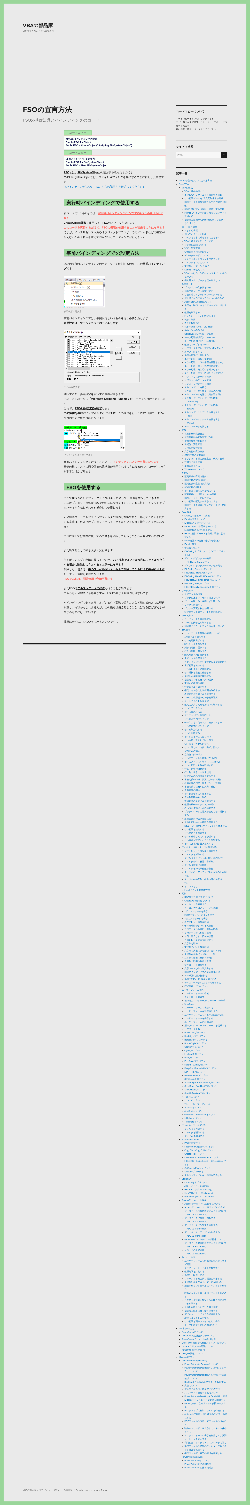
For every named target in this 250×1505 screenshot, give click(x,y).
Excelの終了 (190, 544)
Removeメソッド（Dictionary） (200, 1196)
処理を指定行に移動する (196, 355)
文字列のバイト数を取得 (196, 947)
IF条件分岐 (189, 319)
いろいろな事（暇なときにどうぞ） (202, 237)
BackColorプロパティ (195, 1032)
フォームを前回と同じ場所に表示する (203, 1278)
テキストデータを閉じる (196, 426)
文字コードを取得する (195, 965)
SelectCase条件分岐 (194, 330)
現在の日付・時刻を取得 (196, 922)
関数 (184, 893)
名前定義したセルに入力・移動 (199, 786)
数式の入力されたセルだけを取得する (203, 704)
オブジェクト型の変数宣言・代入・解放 (204, 458)
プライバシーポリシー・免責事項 (56, 1490)
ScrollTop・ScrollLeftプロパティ (200, 1086)
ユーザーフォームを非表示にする (201, 1011)
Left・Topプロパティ (194, 1072)
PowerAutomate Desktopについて (201, 1364)
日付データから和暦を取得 (197, 933)
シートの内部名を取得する (197, 622)
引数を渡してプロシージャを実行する (203, 294)
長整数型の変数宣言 (194, 433)
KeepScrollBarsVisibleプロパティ (200, 1068)
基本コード (187, 284)
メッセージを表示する (195, 904)
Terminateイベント (193, 1121)
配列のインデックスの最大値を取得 (202, 972)
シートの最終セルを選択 (196, 701)
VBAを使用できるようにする (198, 241)
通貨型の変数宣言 (193, 444)
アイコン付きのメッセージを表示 (201, 908)
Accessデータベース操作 (194, 1200)
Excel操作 (187, 512)
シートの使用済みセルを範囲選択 (201, 697)
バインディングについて (196, 262)
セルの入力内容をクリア (196, 719)
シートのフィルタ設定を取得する (201, 851)
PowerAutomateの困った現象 (199, 1467)
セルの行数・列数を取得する (198, 765)
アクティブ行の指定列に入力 (198, 715)
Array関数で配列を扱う (195, 975)
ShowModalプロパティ (195, 1089)
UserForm (189, 1004)
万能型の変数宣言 (193, 462)
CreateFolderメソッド (195, 1154)
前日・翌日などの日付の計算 (198, 936)
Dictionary (187, 1179)
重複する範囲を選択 (194, 683)
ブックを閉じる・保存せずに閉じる (202, 601)
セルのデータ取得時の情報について (202, 633)
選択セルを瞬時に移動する (197, 676)
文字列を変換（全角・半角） (198, 957)
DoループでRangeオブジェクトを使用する (205, 826)
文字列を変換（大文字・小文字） (201, 954)
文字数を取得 (191, 943)
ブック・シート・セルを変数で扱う (202, 1268)
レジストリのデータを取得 (197, 380)
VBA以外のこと (186, 1328)
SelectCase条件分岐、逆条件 (198, 334)
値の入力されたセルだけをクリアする (203, 722)
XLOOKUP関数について (194, 1350)
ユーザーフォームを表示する (198, 1007)
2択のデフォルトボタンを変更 (199, 915)
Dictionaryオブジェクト (196, 1182)
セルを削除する (192, 733)
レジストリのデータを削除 (197, 383)
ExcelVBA (184, 184)
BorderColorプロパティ (195, 1039)
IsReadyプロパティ (194, 1171)
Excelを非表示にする (194, 519)
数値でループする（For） (197, 344)
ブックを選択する (193, 605)
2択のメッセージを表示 (196, 911)
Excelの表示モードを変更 (197, 515)
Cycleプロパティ (192, 1050)
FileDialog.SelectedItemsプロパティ (202, 580)
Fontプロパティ (192, 1057)
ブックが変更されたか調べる (198, 608)
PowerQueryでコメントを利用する (199, 1339)
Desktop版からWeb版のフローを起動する (205, 1382)
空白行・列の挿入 (193, 754)
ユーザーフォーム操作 (193, 990)
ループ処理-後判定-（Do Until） (200, 341)
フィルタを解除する (194, 854)
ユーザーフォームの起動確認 (198, 1022)
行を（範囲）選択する (195, 651)
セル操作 (186, 629)
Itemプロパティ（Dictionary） (199, 1193)
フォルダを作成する (194, 1129)
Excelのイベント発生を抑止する (200, 526)
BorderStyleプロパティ (195, 1043)
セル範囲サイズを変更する (197, 793)
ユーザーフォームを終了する (198, 1018)
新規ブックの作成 (193, 594)
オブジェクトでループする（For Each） (204, 348)
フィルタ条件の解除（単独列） (199, 861)
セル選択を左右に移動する (197, 672)
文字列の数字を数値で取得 (197, 961)
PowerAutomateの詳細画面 (197, 1464)
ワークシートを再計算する (197, 619)
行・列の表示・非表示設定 (197, 772)
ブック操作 (187, 590)
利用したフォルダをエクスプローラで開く (205, 1442)
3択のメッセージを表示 (196, 918)
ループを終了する (193, 351)
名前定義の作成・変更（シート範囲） (203, 783)
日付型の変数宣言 (193, 448)
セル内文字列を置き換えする (198, 843)
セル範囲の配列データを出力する (201, 501)
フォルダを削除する (194, 1132)
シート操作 (187, 615)
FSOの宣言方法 (192, 1143)
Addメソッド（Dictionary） (198, 1186)
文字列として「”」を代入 (196, 266)
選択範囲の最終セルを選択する (199, 801)
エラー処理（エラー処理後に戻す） (202, 366)
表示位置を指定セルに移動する (199, 808)
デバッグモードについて (196, 255)
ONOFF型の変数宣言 (195, 455)
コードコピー (77, 132)
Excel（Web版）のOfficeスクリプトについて (204, 1343)
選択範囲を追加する (194, 665)
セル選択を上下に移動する (197, 669)
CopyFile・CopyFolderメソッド (200, 1150)
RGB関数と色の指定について (199, 897)
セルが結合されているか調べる (199, 836)
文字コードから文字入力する (198, 968)
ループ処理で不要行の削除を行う (201, 1325)
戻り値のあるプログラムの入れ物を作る (204, 298)
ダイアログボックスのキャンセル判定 (203, 565)
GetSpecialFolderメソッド (197, 1168)
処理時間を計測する (194, 1271)
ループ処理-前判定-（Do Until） (200, 337)
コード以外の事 (189, 227)
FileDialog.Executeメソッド (198, 569)
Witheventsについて (194, 469)
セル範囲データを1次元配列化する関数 (203, 198)
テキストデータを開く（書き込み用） (203, 394)
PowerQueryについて (192, 1332)
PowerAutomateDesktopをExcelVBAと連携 (205, 1396)
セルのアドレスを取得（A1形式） (201, 758)
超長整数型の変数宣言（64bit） (200, 437)
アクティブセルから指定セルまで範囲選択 (205, 662)
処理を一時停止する (194, 1275)
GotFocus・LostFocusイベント (199, 1114)
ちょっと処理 (188, 1257)
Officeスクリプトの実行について (198, 1346)
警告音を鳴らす (192, 547)
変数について (191, 1385)
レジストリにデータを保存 (197, 376)
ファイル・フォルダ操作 (194, 1125)
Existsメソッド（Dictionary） (198, 1189)
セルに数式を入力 (193, 711)
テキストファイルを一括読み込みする (203, 1175)
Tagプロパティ (191, 1097)
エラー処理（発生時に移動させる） (202, 369)
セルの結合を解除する (195, 833)
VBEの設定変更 (192, 248)
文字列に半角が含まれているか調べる (203, 1282)
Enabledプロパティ (194, 1054)
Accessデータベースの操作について (202, 1203)
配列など (186, 473)
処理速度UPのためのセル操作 (199, 804)
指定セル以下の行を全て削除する (201, 1310)
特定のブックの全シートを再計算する (203, 612)
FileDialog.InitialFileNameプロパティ (202, 587)
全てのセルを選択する (195, 658)
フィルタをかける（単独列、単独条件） (204, 858)
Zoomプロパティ (192, 1100)
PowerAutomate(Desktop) (194, 1360)
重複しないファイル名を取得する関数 (203, 195)
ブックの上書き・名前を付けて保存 (202, 597)
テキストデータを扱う (195, 387)
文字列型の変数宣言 (194, 451)
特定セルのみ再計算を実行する (199, 776)
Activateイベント (192, 1107)
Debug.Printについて (194, 269)
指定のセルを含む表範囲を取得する (202, 690)
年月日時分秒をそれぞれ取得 (198, 925)
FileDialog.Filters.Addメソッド (199, 572)
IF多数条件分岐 (192, 323)
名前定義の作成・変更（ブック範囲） (203, 779)
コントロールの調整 (194, 997)
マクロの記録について (195, 244)
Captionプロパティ (193, 1047)
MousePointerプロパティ (196, 1075)
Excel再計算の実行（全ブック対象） (202, 540)
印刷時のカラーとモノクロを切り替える (204, 626)
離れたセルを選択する (195, 644)
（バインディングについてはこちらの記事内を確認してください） (104, 186)
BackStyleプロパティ (194, 1036)
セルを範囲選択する (194, 640)
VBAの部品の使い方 (194, 191)
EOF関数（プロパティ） (196, 986)
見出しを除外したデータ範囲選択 (201, 1307)
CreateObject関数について (197, 900)
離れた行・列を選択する (196, 654)
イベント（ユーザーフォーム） (197, 1104)
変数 (184, 430)
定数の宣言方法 (192, 465)
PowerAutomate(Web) (193, 1457)
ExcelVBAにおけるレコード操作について (204, 1239)
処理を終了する (192, 312)
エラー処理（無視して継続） (198, 359)
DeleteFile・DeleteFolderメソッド (201, 1157)
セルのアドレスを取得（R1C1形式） (202, 761)
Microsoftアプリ (186, 1357)
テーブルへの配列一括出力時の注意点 (203, 879)
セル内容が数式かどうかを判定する (202, 840)
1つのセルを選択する (195, 637)
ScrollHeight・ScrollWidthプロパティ (202, 1082)
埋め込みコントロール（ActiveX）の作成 (204, 1000)
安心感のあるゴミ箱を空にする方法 (202, 1389)
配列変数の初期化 (193, 487)
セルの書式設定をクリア (196, 726)
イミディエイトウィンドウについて (202, 259)
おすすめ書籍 (191, 230)
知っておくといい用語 (195, 234)
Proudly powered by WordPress (91, 1490)
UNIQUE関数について (193, 1353)
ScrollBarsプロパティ (195, 1079)
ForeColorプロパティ (194, 1061)
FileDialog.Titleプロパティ (197, 583)
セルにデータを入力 (194, 708)
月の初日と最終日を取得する (198, 940)
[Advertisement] (125, 77)
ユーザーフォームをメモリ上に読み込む (204, 1015)
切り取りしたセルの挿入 (196, 744)
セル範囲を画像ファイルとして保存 (202, 1321)
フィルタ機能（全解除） (196, 865)
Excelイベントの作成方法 (197, 890)
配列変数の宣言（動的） (196, 480)
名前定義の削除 (192, 790)
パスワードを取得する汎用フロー (201, 1392)
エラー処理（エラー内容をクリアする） (204, 373)
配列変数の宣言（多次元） (197, 483)
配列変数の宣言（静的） (196, 476)
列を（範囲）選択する (195, 647)
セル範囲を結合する (194, 829)
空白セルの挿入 (192, 751)
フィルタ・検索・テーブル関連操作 (199, 847)
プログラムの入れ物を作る (197, 287)
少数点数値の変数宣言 (195, 441)
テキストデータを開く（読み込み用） (203, 391)
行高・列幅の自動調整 (195, 769)
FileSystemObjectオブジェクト (199, 1146)
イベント (186, 883)
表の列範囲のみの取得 (195, 797)
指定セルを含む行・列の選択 (198, 679)
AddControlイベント (194, 1111)
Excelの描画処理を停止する (198, 530)
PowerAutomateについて (196, 1460)
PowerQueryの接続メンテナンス (198, 1335)
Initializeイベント (192, 1118)
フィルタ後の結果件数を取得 (198, 868)
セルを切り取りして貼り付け (198, 740)
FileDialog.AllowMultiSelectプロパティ (203, 576)
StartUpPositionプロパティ (197, 1093)
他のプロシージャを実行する (198, 291)
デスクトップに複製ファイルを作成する (204, 1410)
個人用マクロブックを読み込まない (202, 280)
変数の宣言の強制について (197, 252)
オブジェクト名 (192, 1029)
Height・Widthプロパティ (197, 1064)
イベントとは (191, 886)
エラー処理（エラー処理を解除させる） (204, 362)
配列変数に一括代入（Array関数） (201, 494)
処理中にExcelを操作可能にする (200, 979)
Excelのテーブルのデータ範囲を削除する (204, 1400)
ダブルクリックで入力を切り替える (202, 1314)
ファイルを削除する (194, 1136)
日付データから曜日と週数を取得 (201, 929)
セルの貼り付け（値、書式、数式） (202, 747)
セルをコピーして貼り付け (197, 736)
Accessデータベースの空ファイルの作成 (204, 1207)
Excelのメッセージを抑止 (197, 523)
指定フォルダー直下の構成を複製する (203, 1453)
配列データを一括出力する (197, 498)
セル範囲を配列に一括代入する (199, 490)
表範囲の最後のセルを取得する (199, 694)
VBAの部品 (187, 187)
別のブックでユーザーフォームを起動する (205, 1025)
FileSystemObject (190, 1139)
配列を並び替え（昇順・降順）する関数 (204, 209)
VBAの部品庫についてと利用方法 (195, 180)
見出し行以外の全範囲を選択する (201, 822)
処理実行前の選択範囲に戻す (198, 818)
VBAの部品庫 (38, 25)
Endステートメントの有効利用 (199, 316)
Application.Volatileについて (198, 301)
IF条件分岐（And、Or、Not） (199, 326)
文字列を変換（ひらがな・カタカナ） (203, 950)
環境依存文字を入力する (196, 1318)
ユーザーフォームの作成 (196, 993)
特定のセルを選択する (195, 687)
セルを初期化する (193, 729)
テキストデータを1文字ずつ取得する (202, 982)
